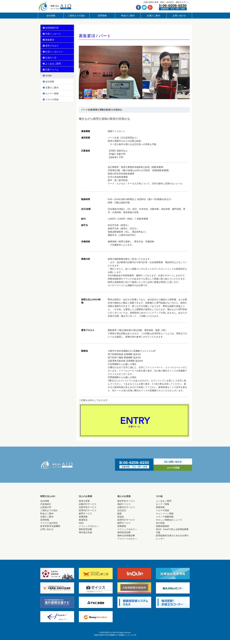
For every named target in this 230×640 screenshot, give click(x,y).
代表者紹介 (45, 504)
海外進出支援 (85, 532)
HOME (47, 75)
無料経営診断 (85, 529)
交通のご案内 (153, 15)
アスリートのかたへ (127, 538)
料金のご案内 (128, 15)
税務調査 (83, 516)
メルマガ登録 (51, 99)
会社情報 (50, 15)
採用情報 (102, 15)
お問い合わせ (179, 15)
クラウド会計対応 (49, 523)
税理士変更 (84, 501)
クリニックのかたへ (89, 526)
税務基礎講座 (162, 526)
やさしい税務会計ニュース (169, 520)
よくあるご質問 (163, 501)
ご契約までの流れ (76, 15)
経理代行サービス (87, 510)
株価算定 (83, 520)
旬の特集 (160, 523)
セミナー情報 (51, 93)
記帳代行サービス (87, 504)
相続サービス (124, 504)
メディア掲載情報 (165, 516)
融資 (119, 513)
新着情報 (160, 507)
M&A (81, 523)
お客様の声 (45, 507)
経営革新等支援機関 (50, 526)
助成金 (120, 516)
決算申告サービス (87, 507)
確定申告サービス (126, 501)
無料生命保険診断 (126, 535)
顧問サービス (85, 513)
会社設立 (121, 510)
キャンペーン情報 (165, 513)
